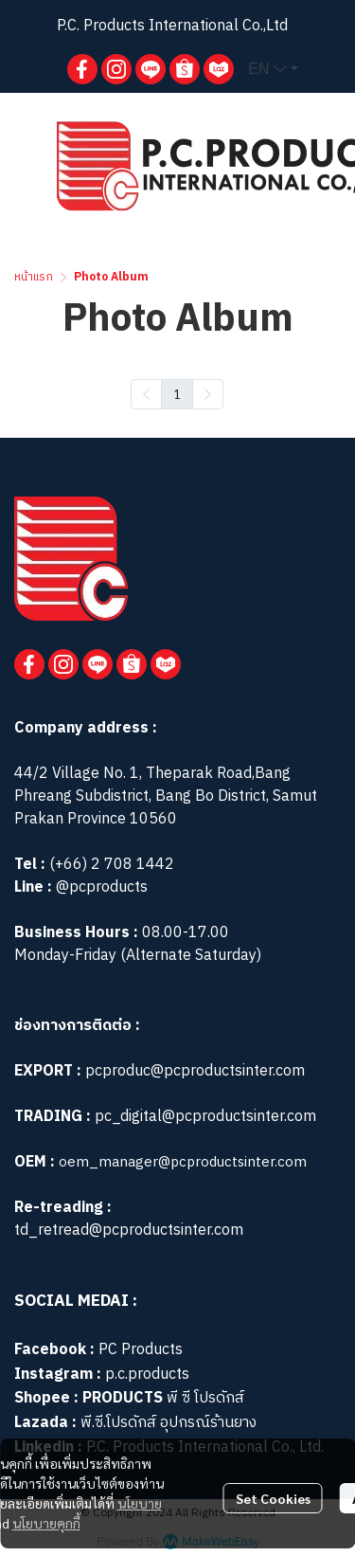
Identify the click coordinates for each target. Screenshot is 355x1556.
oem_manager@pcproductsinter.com (183, 1162)
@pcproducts (100, 887)
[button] (273, 69)
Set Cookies (273, 1498)
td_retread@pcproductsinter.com (128, 1230)
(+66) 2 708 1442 (111, 865)
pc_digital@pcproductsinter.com (205, 1117)
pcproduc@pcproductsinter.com (195, 1071)
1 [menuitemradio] (177, 393)
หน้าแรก (33, 277)
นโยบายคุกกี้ (46, 1522)
